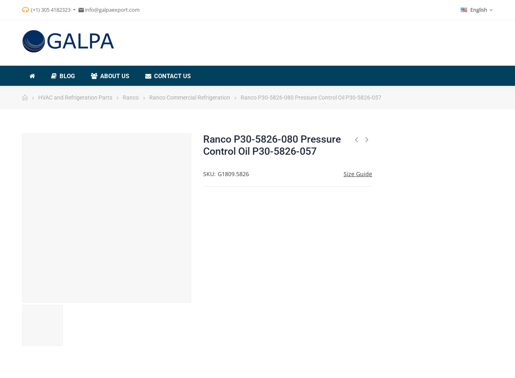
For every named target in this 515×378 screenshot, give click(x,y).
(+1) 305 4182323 (50, 9)
